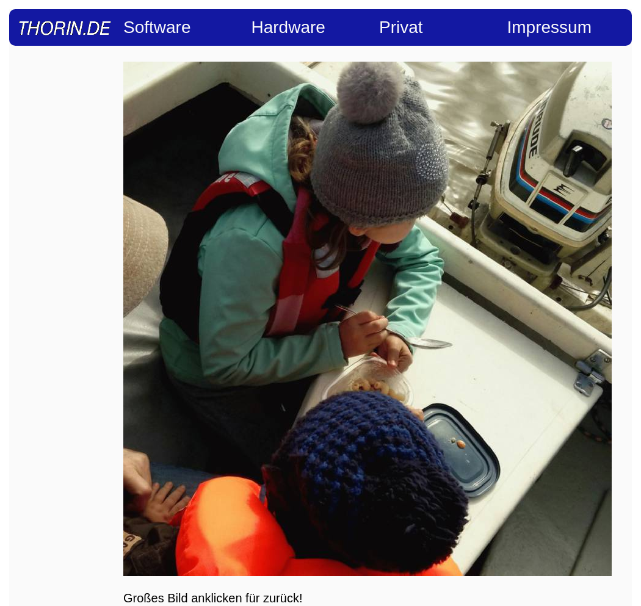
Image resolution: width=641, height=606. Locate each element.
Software (157, 27)
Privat (401, 27)
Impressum (549, 27)
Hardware (288, 27)
